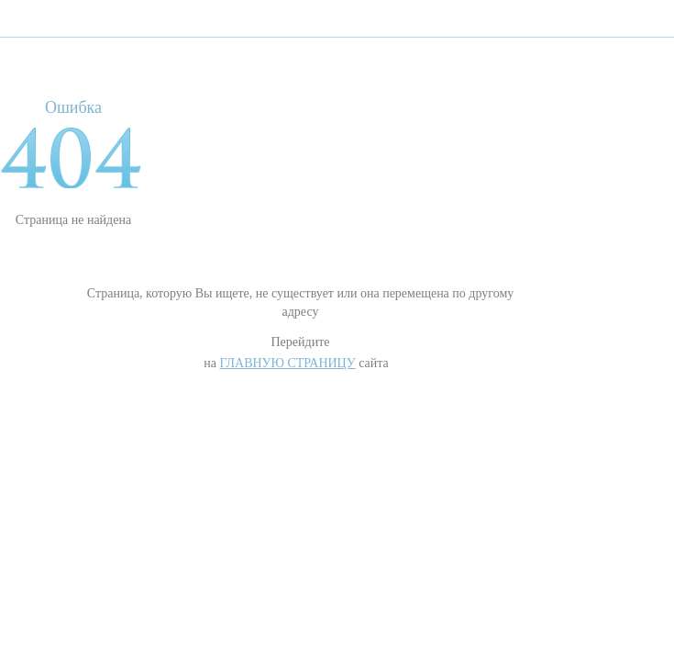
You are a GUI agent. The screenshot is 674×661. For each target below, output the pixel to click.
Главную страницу (287, 363)
